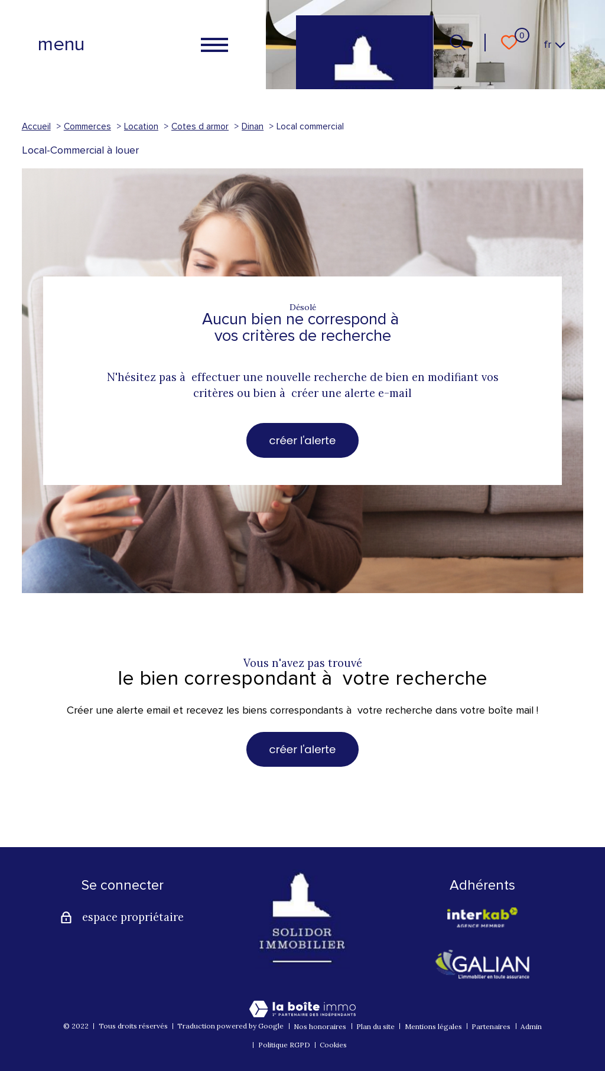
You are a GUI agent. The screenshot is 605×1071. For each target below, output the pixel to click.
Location (141, 126)
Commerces (87, 126)
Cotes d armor (200, 126)
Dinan (253, 126)
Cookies (333, 1044)
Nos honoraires (320, 1026)
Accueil (36, 126)
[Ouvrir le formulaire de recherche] (457, 42)
